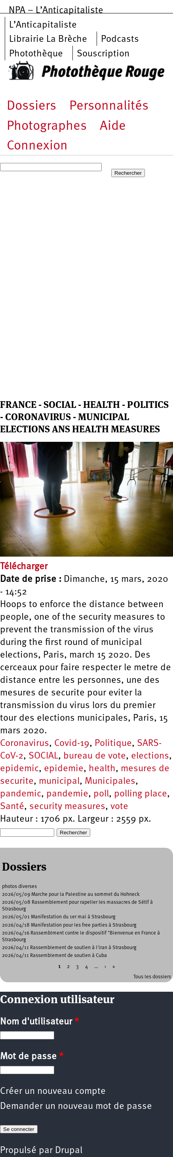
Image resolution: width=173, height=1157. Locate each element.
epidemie (64, 769)
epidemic (19, 769)
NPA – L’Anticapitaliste (56, 10)
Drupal (68, 1150)
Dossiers (31, 106)
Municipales (110, 781)
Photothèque (36, 54)
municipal (59, 781)
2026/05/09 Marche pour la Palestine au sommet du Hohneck (71, 894)
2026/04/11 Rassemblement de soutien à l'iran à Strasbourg (69, 947)
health (102, 769)
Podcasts (120, 39)
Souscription (103, 54)
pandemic (20, 794)
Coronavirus (24, 743)
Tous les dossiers (152, 976)
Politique (113, 743)
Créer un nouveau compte (53, 1091)
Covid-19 (71, 743)
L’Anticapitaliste (43, 25)
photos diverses (19, 886)
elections (150, 756)
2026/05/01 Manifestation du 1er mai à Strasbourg (59, 917)
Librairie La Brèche (48, 39)
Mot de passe (31, 1057)
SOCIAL (43, 756)
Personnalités (108, 106)
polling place (140, 794)
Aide (113, 126)
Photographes (47, 126)
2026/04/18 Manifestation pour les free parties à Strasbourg (69, 925)
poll (101, 794)
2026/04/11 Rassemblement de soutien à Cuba (54, 955)
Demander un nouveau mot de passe (76, 1106)
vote (119, 806)
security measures (67, 806)
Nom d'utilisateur (39, 1022)
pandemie (67, 794)
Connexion (37, 146)
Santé (12, 806)
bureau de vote (94, 756)
